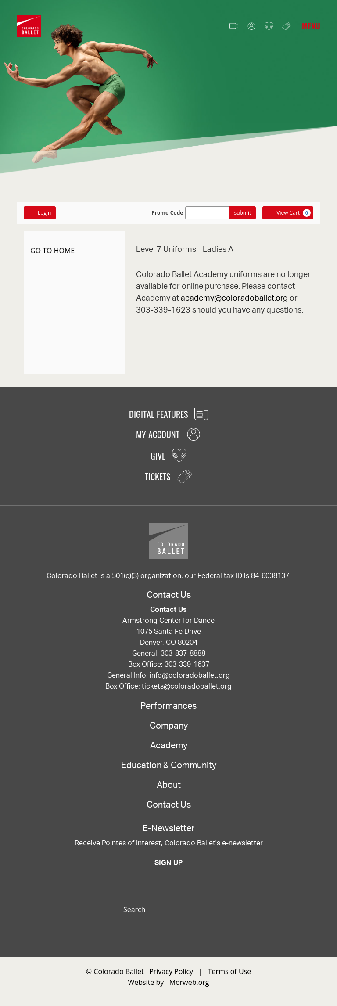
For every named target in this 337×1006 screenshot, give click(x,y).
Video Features (233, 26)
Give (269, 26)
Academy (168, 745)
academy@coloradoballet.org (234, 298)
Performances (168, 706)
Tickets (286, 26)
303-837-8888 (183, 653)
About (169, 785)
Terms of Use (229, 971)
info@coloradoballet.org (190, 675)
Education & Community (168, 765)
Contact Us (169, 805)
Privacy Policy (171, 971)
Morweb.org (189, 982)
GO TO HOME (52, 250)
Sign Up (168, 862)
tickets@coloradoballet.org (187, 686)
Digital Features (168, 413)
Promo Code (167, 213)
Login (40, 212)
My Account (251, 26)
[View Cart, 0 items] (287, 212)
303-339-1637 (187, 664)
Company (169, 726)
